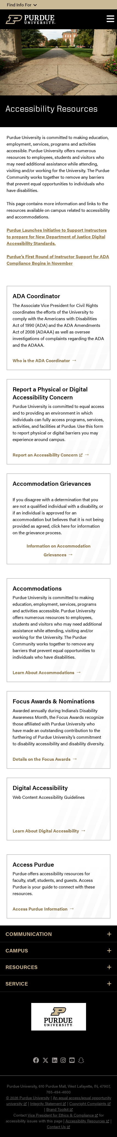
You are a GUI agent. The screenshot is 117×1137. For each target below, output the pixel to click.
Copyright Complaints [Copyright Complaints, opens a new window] (90, 1103)
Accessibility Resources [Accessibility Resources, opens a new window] (87, 1120)
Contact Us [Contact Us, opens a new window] (58, 1126)
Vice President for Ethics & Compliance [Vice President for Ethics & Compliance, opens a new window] (63, 1115)
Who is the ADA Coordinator (41, 360)
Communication (58, 934)
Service (58, 983)
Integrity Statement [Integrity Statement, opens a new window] (48, 1103)
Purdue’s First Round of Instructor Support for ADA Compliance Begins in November (58, 259)
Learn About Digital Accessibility (46, 831)
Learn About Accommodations (43, 672)
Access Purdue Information (40, 909)
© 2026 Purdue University (28, 1097)
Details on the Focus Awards (41, 759)
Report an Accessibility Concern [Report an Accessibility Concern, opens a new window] (47, 455)
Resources (58, 967)
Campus (58, 950)
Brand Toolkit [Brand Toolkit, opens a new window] (59, 1109)
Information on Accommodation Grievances (58, 550)
